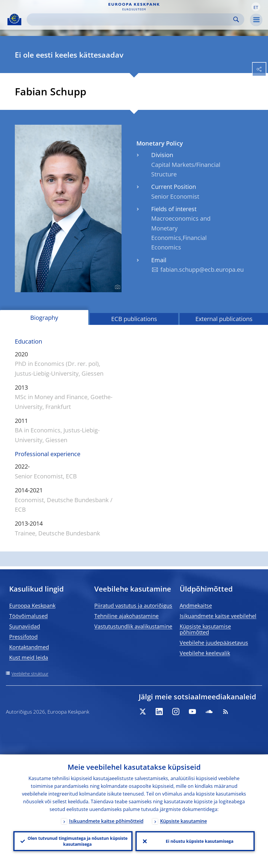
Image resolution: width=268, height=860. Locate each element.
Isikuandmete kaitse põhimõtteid (106, 820)
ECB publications (134, 319)
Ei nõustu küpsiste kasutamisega (199, 841)
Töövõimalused (28, 615)
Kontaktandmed (29, 647)
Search (236, 19)
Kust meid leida (28, 657)
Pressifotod (23, 636)
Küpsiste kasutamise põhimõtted (205, 629)
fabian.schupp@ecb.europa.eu (202, 269)
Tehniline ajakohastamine (126, 615)
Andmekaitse (196, 605)
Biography (44, 318)
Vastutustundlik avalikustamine (133, 626)
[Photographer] (116, 287)
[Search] (130, 19)
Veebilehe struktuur (30, 673)
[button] (255, 6)
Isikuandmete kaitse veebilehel (218, 615)
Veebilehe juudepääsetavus (214, 642)
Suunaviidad (24, 626)
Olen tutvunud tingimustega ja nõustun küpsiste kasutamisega (77, 841)
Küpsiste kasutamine (183, 820)
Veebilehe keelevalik (205, 653)
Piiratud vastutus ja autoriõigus (133, 605)
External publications (224, 319)
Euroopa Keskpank (32, 605)
